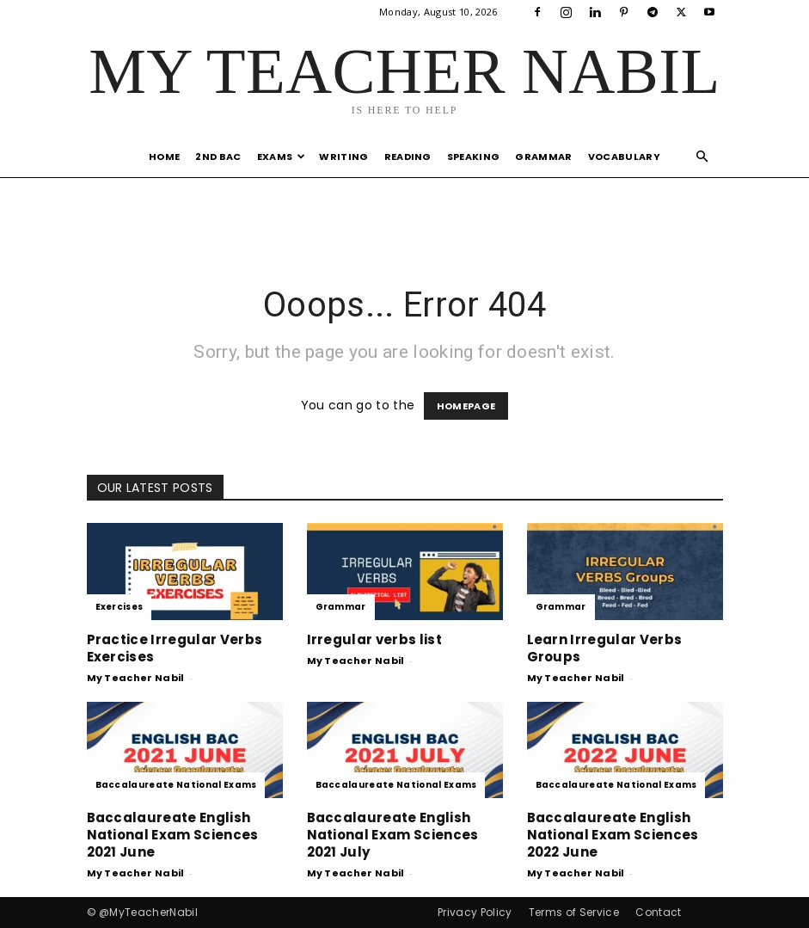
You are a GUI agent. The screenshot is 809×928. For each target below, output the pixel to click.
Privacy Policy (475, 912)
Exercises (119, 606)
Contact (658, 912)
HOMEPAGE (466, 406)
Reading (408, 156)
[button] (702, 157)
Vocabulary (624, 156)
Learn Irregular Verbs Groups (605, 648)
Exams (281, 156)
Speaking (473, 156)
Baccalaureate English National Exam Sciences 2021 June (173, 834)
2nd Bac (218, 156)
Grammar (543, 156)
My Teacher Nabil (136, 678)
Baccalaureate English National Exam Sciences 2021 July (393, 834)
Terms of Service (574, 912)
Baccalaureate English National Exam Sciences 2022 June (613, 834)
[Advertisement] (405, 215)
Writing (343, 156)
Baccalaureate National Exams (176, 784)
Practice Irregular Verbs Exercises (175, 648)
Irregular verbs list (374, 639)
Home (164, 156)
